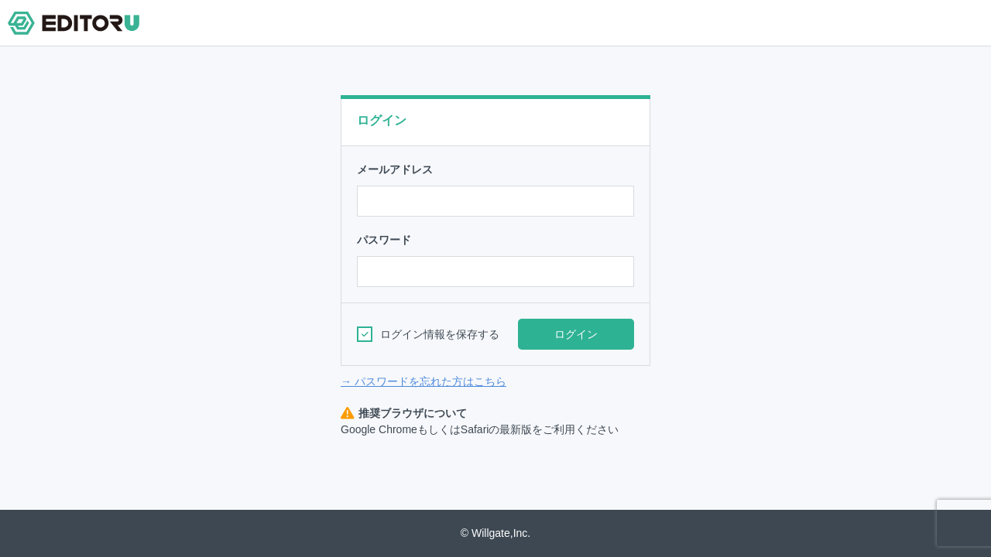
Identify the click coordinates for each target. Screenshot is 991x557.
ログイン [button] (576, 334)
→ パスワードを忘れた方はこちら (423, 381)
